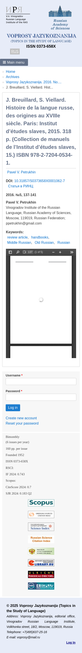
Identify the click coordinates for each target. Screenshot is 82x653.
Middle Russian (19, 242)
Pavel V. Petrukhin (21, 172)
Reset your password (22, 423)
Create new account (21, 418)
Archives (12, 77)
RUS (15, 51)
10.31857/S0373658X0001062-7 (39, 181)
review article (17, 237)
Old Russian (44, 242)
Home (10, 71)
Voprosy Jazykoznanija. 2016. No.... (33, 82)
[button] (14, 62)
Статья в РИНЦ (20, 186)
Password (13, 391)
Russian (63, 242)
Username (13, 375)
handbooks (39, 237)
